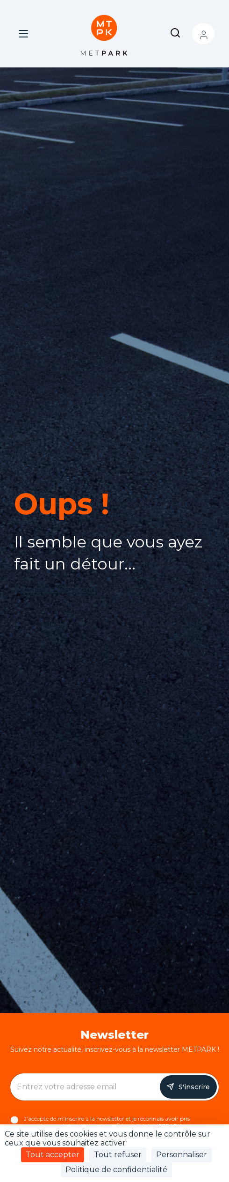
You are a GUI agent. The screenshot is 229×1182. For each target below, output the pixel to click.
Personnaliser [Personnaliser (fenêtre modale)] (181, 1154)
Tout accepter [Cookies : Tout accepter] (52, 1154)
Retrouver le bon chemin (55, 589)
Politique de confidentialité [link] (116, 1169)
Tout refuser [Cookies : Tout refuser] (118, 1154)
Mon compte (203, 33)
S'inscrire (194, 1087)
